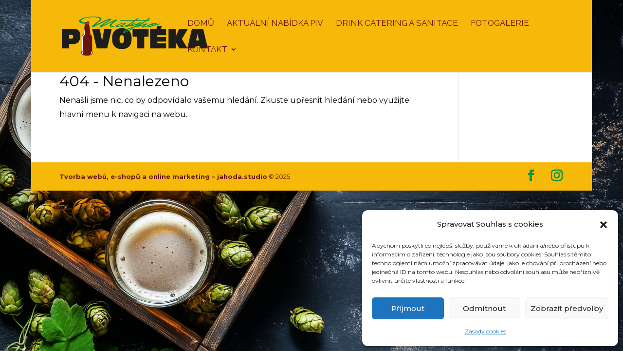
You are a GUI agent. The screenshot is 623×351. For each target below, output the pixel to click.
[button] (603, 225)
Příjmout (407, 308)
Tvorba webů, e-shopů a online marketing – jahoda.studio (163, 176)
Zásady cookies (485, 331)
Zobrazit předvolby (567, 308)
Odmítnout (484, 308)
